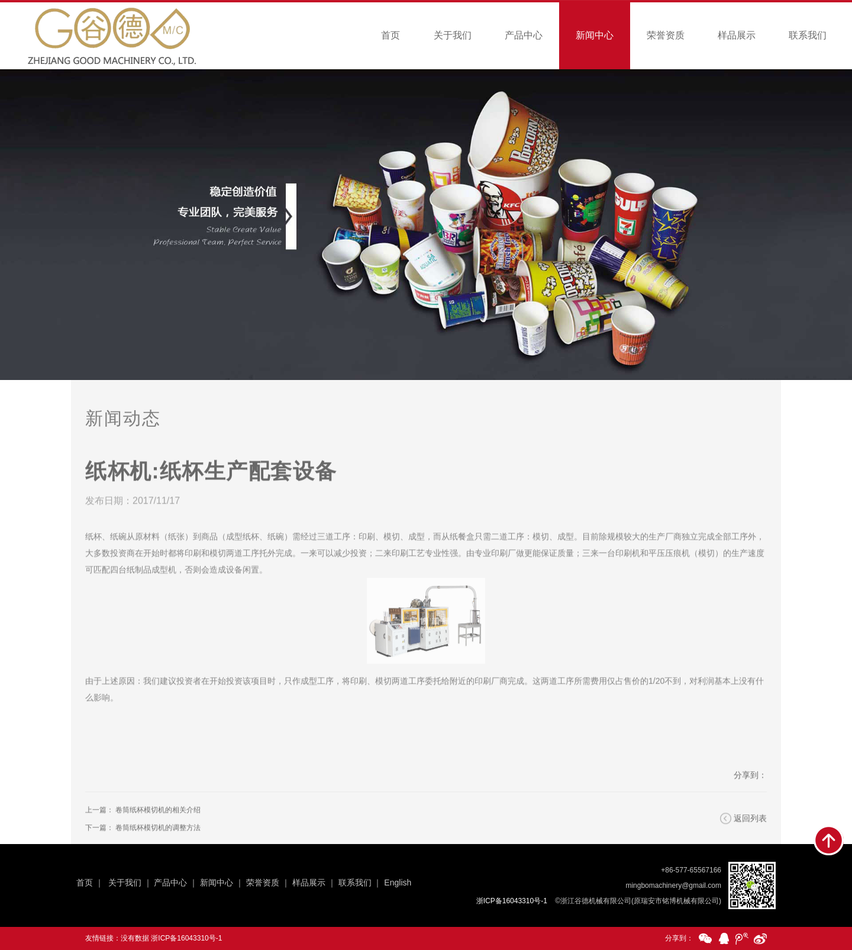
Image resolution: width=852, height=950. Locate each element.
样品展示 (737, 35)
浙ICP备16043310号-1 (186, 938)
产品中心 (524, 35)
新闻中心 (595, 35)
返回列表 (750, 831)
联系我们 (808, 35)
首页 (390, 35)
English (397, 882)
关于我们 (453, 35)
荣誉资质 (666, 35)
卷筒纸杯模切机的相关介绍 (158, 823)
